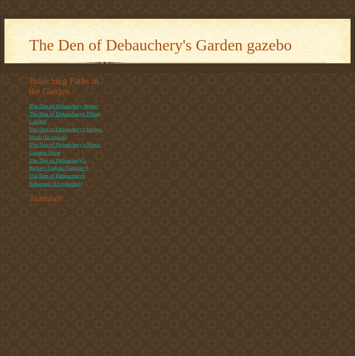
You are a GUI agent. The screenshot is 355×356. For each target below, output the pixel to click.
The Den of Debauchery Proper (63, 106)
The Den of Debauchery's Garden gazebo (160, 45)
